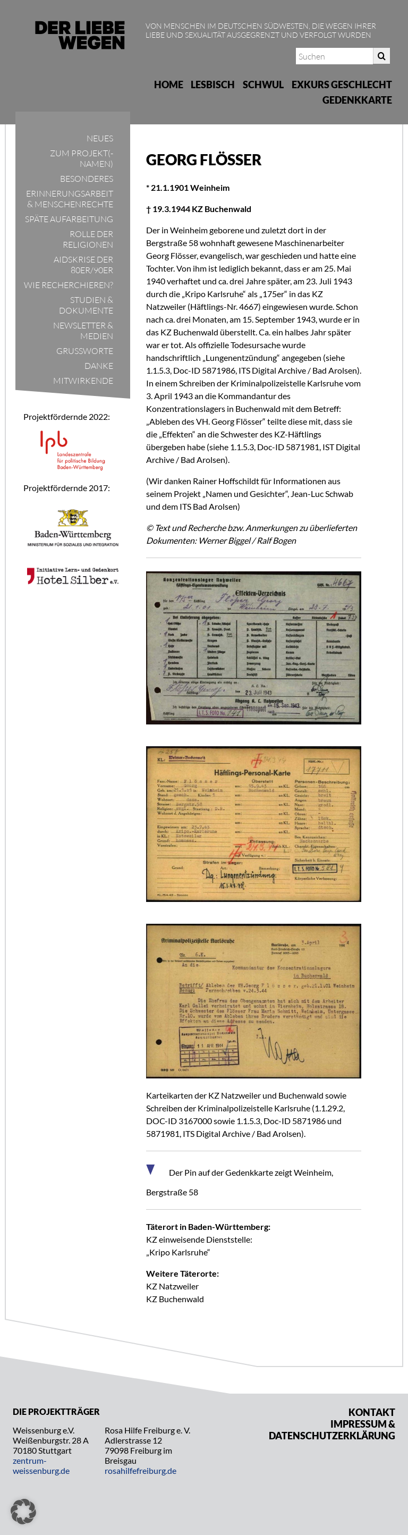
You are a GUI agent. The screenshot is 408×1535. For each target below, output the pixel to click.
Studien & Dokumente (86, 305)
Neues (100, 138)
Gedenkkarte (357, 100)
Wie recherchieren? (68, 285)
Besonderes (86, 178)
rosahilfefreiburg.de (140, 1470)
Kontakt (371, 1412)
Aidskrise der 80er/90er (83, 264)
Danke (98, 365)
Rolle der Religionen (88, 239)
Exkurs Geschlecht (342, 84)
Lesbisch (213, 84)
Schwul (263, 84)
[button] (23, 1511)
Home (168, 84)
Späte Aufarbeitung (69, 219)
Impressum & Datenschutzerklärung (332, 1429)
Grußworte (84, 350)
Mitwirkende (83, 380)
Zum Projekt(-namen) (81, 158)
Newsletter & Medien (83, 330)
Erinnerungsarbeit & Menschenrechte (69, 198)
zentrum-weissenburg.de (41, 1465)
